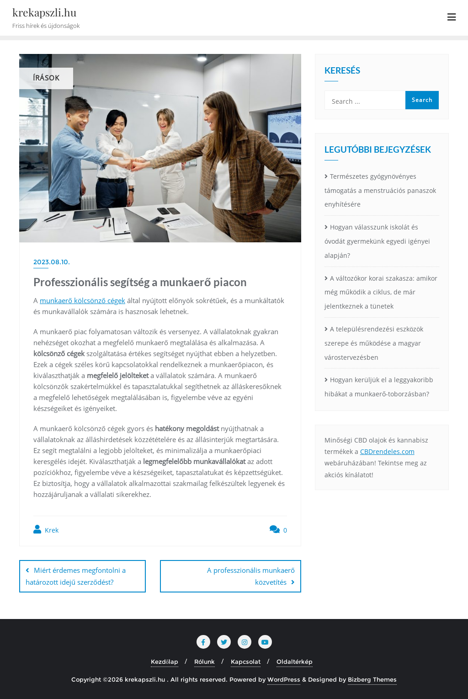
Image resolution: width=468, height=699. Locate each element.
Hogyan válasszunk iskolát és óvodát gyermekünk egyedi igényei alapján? (377, 241)
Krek (45, 529)
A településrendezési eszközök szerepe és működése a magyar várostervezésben (373, 343)
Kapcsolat (246, 661)
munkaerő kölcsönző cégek (82, 300)
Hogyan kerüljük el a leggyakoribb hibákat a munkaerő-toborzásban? (378, 386)
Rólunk (204, 661)
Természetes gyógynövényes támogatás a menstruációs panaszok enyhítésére (380, 190)
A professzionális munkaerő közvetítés (251, 576)
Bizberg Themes (372, 679)
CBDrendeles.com (387, 451)
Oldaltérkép (295, 661)
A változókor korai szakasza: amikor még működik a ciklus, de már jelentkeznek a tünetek (380, 292)
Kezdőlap (165, 661)
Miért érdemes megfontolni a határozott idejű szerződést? (76, 576)
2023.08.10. (51, 262)
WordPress (283, 679)
